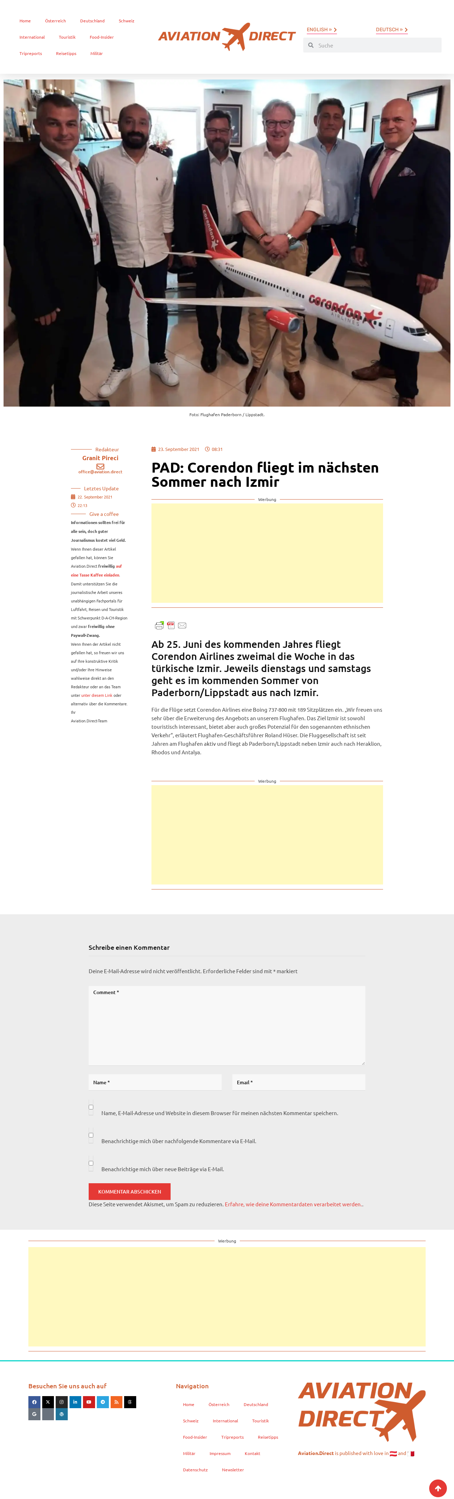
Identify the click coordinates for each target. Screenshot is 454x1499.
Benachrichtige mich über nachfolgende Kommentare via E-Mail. (178, 1140)
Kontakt (252, 1453)
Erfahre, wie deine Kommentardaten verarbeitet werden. (293, 1204)
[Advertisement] (267, 553)
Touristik (67, 37)
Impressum (220, 1453)
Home (25, 20)
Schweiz (126, 20)
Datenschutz (195, 1469)
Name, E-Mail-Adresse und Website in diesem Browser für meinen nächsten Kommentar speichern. (219, 1112)
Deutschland (92, 20)
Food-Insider (102, 37)
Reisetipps (66, 53)
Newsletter (233, 1469)
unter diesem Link (96, 695)
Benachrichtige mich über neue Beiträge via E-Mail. (162, 1168)
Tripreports (31, 53)
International (32, 37)
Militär (96, 53)
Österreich (55, 20)
